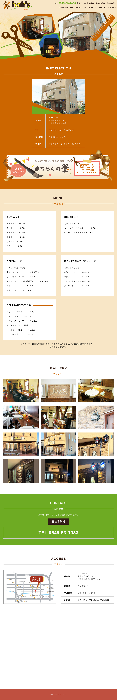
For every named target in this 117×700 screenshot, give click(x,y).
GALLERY (88, 8)
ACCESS (111, 8)
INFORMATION (66, 8)
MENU (79, 8)
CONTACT (100, 8)
